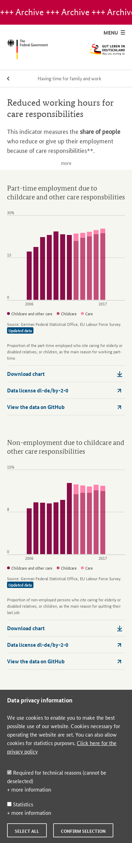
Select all (27, 831)
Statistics (20, 804)
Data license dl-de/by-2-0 (64, 390)
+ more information (29, 789)
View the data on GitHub (64, 407)
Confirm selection (83, 831)
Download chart (64, 374)
